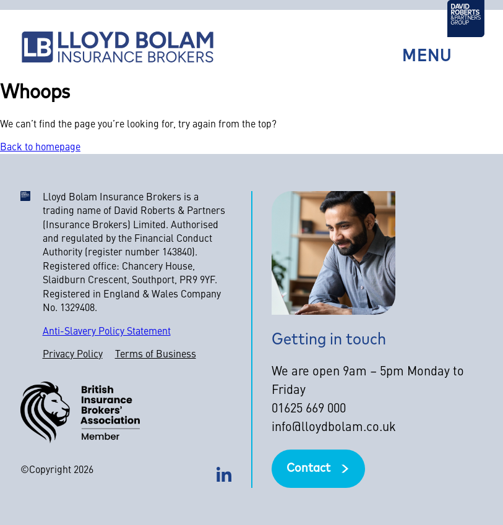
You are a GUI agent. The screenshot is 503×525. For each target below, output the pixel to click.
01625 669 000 (309, 409)
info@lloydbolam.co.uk (334, 428)
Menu (427, 57)
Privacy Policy (73, 355)
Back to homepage (40, 148)
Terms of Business (155, 355)
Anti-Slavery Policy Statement (107, 332)
